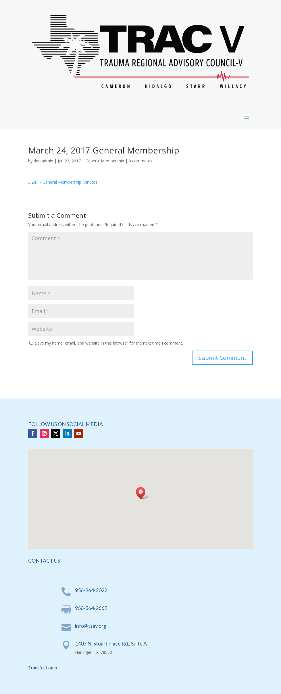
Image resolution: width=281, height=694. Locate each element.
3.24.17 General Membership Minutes (62, 182)
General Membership (104, 161)
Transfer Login (42, 667)
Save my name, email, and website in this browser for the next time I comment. (109, 343)
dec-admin (43, 161)
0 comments (140, 161)
